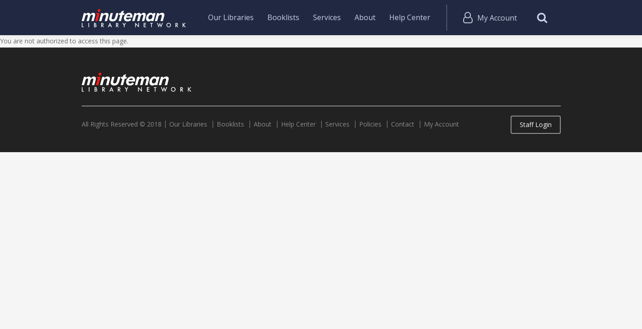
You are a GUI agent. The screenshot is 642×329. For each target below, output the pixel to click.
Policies (370, 124)
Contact (402, 124)
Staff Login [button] (536, 124)
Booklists (283, 17)
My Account (497, 18)
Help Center (409, 17)
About (365, 17)
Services (327, 17)
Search (542, 17)
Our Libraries (231, 17)
